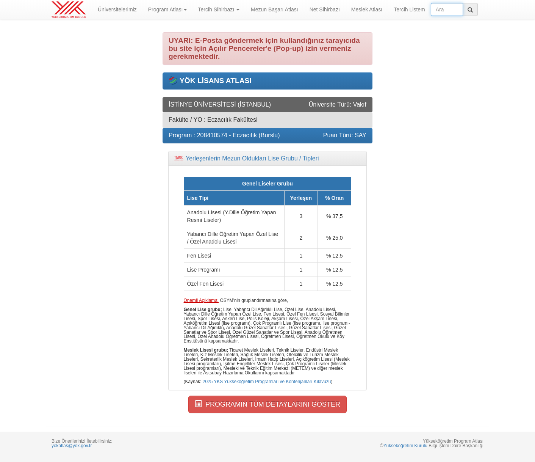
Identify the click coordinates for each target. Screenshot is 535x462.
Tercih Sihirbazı (219, 9)
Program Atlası (167, 9)
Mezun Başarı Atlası (274, 9)
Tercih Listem (409, 9)
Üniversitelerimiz (117, 9)
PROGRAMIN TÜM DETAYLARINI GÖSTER (267, 404)
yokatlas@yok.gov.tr (72, 445)
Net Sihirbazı (325, 9)
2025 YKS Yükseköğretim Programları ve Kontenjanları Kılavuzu (267, 381)
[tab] (267, 158)
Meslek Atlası (366, 9)
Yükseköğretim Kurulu (405, 445)
